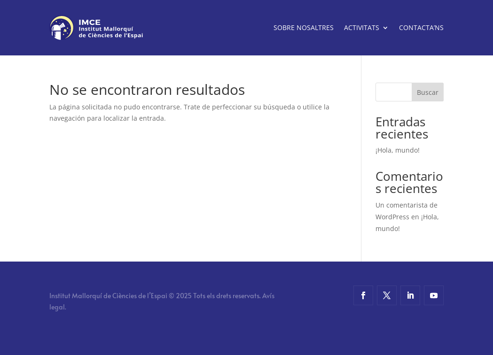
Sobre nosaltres (304, 27)
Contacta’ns (421, 27)
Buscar (427, 92)
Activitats (361, 27)
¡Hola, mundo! (398, 150)
